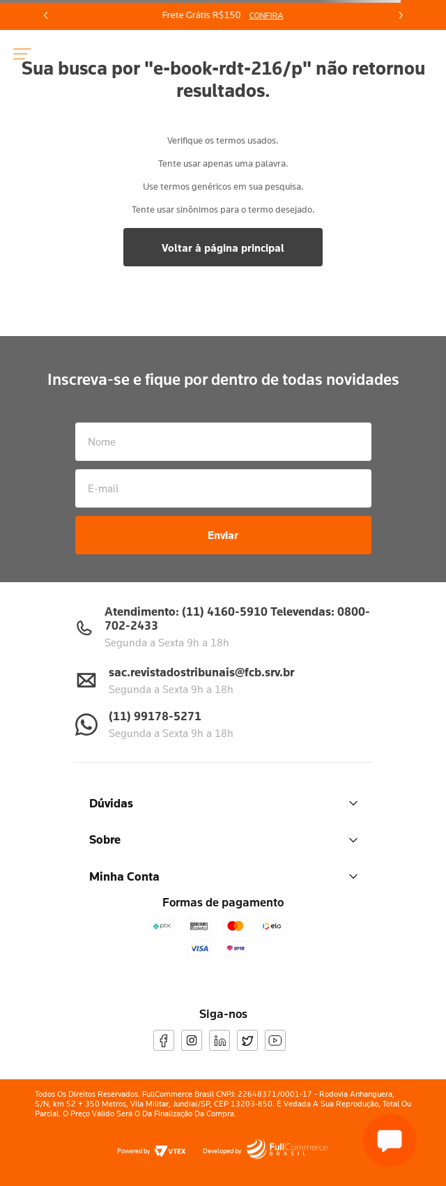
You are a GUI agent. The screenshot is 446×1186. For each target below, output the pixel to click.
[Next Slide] (400, 15)
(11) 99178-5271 (155, 716)
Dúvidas (223, 803)
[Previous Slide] (46, 15)
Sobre (223, 839)
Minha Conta (223, 876)
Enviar (223, 535)
